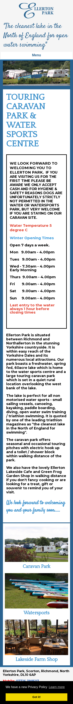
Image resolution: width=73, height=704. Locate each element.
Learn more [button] (57, 687)
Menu (36, 55)
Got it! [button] (36, 697)
